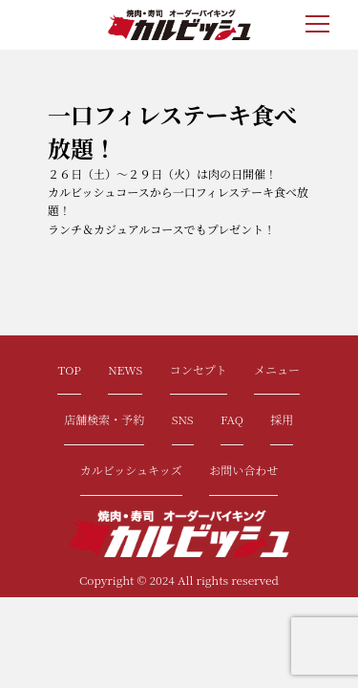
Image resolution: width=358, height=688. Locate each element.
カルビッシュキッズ (131, 470)
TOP (68, 369)
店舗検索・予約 (104, 419)
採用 (281, 419)
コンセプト (198, 369)
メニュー (277, 369)
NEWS (125, 369)
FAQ (232, 419)
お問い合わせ (243, 470)
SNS (183, 419)
